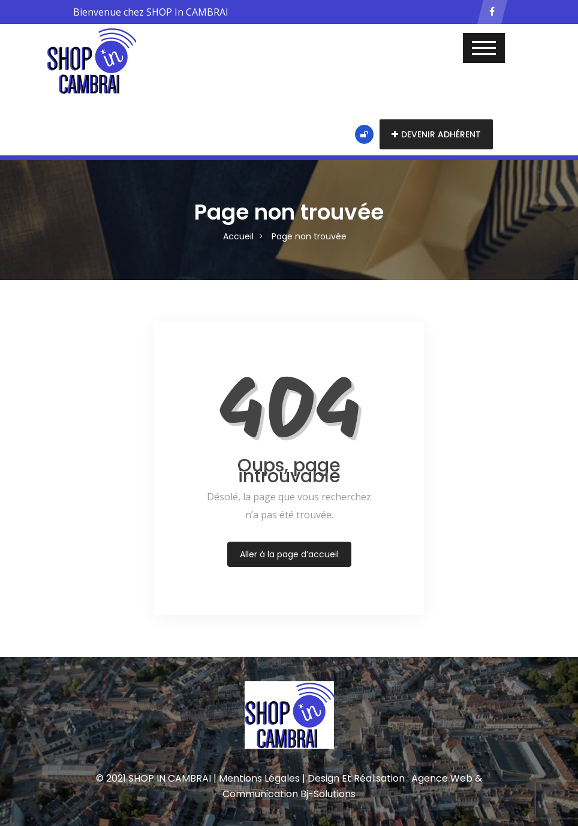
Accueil (238, 236)
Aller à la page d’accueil (289, 554)
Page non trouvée (309, 236)
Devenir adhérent (436, 134)
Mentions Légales (259, 778)
